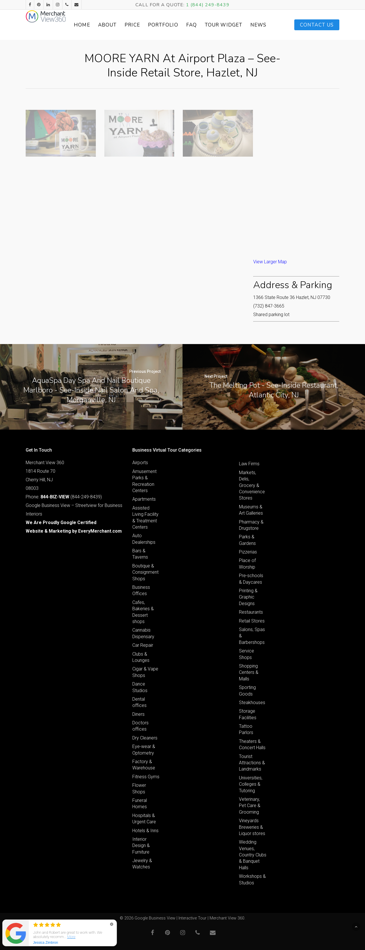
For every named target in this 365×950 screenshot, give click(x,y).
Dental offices (139, 702)
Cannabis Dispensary (143, 633)
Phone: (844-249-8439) (64, 497)
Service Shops (246, 654)
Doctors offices (140, 726)
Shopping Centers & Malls (248, 672)
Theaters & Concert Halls (252, 744)
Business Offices (141, 590)
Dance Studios (139, 687)
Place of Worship (247, 563)
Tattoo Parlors (246, 729)
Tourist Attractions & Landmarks (252, 763)
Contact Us (317, 25)
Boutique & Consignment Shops (145, 572)
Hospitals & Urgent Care (144, 818)
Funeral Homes (139, 803)
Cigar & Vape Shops (145, 672)
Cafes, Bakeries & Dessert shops (143, 612)
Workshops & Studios (252, 879)
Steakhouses (252, 702)
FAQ (211, 25)
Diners (138, 714)
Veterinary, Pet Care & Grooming (249, 806)
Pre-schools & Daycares (251, 579)
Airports (140, 462)
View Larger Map (270, 261)
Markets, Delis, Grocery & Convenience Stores (252, 485)
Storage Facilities (247, 714)
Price (153, 25)
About (127, 25)
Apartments (144, 499)
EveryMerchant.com (100, 531)
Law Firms (249, 463)
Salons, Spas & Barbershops (252, 636)
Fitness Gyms (145, 776)
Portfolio (183, 25)
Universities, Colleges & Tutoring (250, 784)
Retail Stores (252, 621)
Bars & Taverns (140, 554)
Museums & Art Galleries (251, 510)
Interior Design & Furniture (141, 845)
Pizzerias (248, 552)
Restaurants (251, 612)
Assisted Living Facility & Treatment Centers (145, 517)
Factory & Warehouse (143, 765)
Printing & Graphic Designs (248, 597)
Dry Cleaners (144, 738)
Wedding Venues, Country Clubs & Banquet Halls (252, 854)
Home (102, 25)
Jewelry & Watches (142, 864)
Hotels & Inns (145, 830)
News (267, 25)
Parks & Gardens (247, 540)
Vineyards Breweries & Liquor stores (252, 827)
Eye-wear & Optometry (143, 749)
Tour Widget (238, 25)
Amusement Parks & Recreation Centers (144, 481)
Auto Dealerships (143, 539)
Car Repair (142, 645)
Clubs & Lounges (140, 657)
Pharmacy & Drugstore (251, 525)
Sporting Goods (247, 690)
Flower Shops (139, 788)
